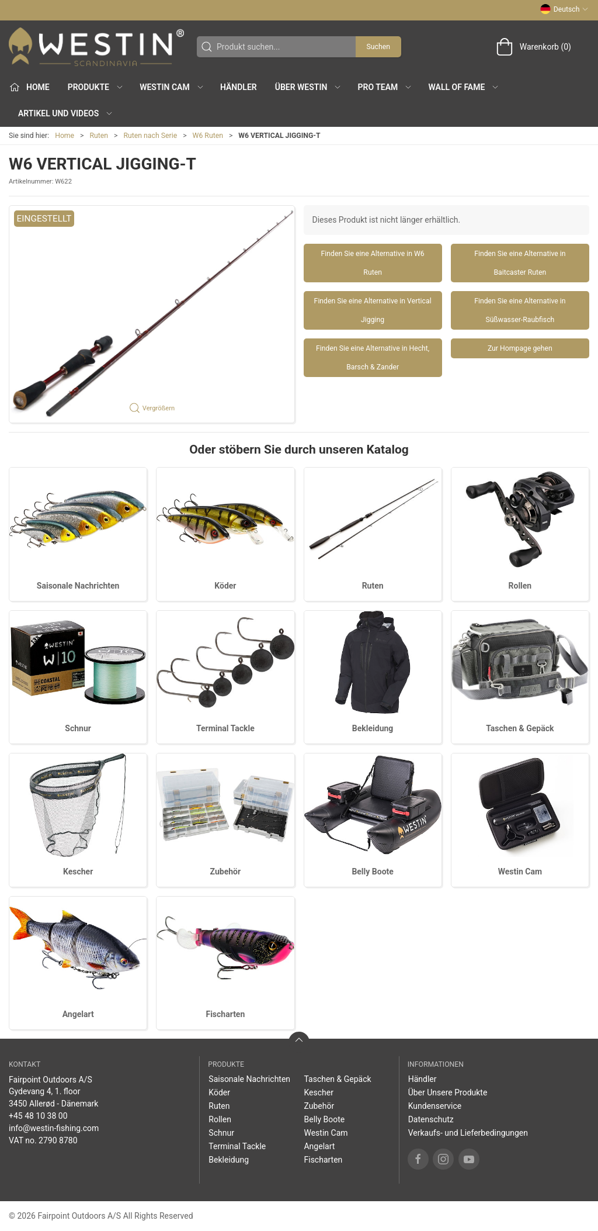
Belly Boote (372, 871)
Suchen (378, 47)
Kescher (78, 871)
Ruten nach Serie (151, 136)
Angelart (78, 1014)
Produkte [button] (96, 87)
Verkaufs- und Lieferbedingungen (468, 1132)
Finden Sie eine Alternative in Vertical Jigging (373, 310)
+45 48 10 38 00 (38, 1116)
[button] (152, 314)
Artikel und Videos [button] (65, 113)
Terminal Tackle (225, 728)
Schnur (78, 728)
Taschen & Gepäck (520, 728)
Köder (225, 585)
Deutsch (564, 9)
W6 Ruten (208, 136)
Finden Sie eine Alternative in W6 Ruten (373, 263)
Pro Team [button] (385, 87)
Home (64, 136)
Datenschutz (431, 1119)
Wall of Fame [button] (464, 87)
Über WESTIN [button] (308, 87)
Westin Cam (520, 871)
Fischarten (225, 1014)
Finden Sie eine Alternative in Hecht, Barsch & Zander (372, 357)
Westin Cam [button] (172, 87)
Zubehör (225, 871)
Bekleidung (373, 728)
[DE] (96, 46)
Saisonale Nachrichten (78, 585)
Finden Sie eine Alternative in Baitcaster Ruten (519, 263)
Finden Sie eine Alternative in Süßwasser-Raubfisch (519, 310)
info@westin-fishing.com (54, 1128)
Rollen (520, 585)
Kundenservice (435, 1106)
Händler (238, 87)
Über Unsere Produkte (448, 1092)
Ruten (99, 136)
